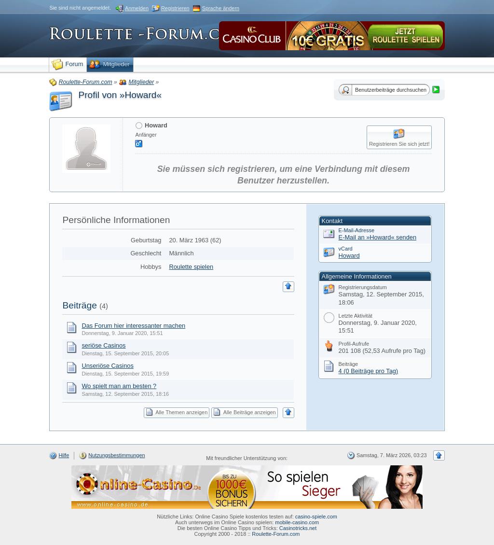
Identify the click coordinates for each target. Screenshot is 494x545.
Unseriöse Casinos (107, 365)
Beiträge (79, 305)
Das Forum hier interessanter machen (133, 325)
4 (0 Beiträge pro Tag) (368, 371)
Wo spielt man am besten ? (119, 386)
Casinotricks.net (297, 528)
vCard (346, 249)
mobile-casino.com (297, 522)
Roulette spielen (191, 266)
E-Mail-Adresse (356, 230)
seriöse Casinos (103, 345)
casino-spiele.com (316, 516)
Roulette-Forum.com (276, 534)
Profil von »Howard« (120, 95)
